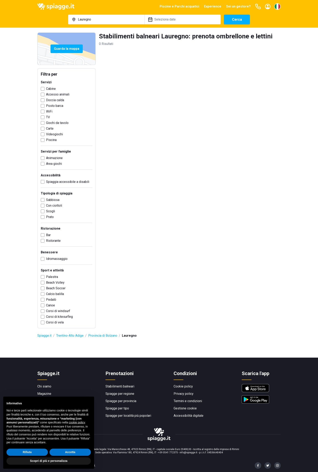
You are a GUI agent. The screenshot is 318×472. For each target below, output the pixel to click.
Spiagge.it (44, 335)
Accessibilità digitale (188, 416)
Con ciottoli (54, 205)
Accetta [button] (70, 452)
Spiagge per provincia (120, 401)
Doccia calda (55, 100)
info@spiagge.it (188, 452)
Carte (50, 128)
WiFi (49, 111)
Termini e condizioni (188, 401)
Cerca (237, 19)
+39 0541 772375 (168, 452)
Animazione (54, 158)
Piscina (51, 140)
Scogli (50, 211)
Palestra (52, 277)
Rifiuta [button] (27, 452)
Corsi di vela (55, 322)
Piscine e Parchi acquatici (179, 6)
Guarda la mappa (66, 49)
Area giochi (54, 164)
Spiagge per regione (119, 394)
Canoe (50, 305)
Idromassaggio (57, 259)
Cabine (51, 89)
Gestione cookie (185, 408)
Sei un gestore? (238, 6)
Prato (50, 217)
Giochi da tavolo (57, 123)
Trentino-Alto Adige (70, 335)
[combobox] (106, 19)
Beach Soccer (56, 288)
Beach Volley (55, 282)
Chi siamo (44, 386)
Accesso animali (57, 94)
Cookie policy (183, 386)
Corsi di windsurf (58, 311)
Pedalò (51, 300)
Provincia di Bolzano (102, 335)
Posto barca (54, 106)
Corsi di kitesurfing (59, 317)
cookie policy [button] (77, 422)
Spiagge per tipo (117, 408)
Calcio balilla (55, 294)
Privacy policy (183, 394)
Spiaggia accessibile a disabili (67, 182)
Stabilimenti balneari (119, 386)
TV (48, 117)
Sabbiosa (52, 200)
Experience (212, 6)
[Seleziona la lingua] (277, 6)
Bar (48, 235)
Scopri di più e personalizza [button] (48, 460)
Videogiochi (54, 134)
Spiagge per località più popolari (128, 416)
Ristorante (53, 241)
